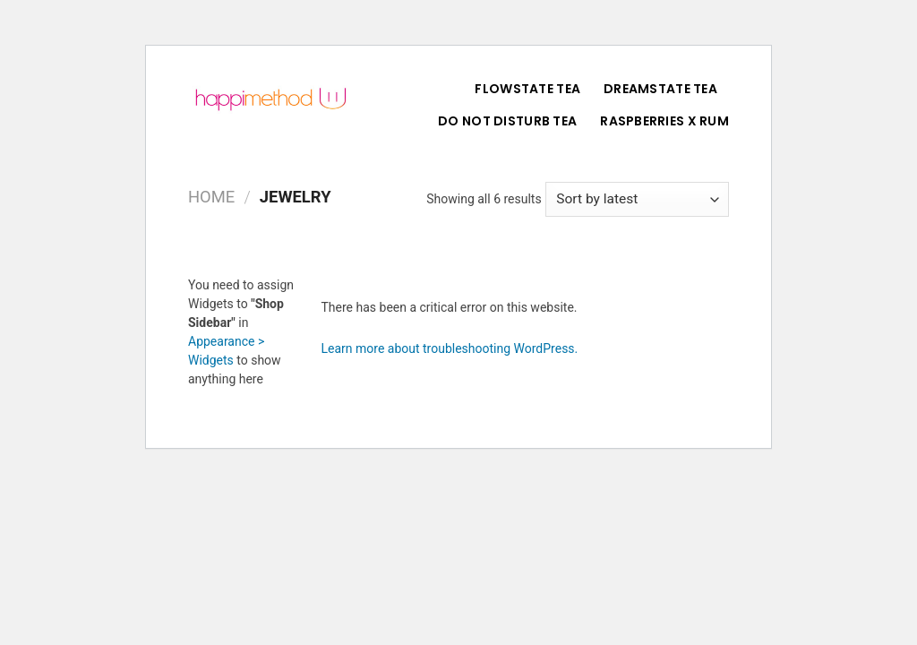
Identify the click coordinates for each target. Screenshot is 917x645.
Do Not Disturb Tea (507, 121)
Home (211, 196)
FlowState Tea (527, 89)
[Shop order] (637, 199)
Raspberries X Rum (664, 121)
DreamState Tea (660, 89)
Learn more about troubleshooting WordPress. (449, 348)
